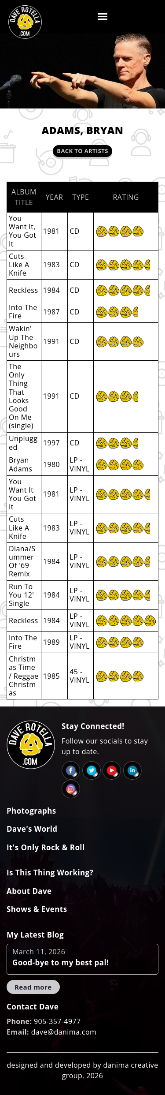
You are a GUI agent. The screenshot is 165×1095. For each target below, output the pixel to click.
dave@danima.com (64, 1032)
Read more (33, 987)
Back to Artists (82, 151)
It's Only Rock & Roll (46, 847)
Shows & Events (37, 909)
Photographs (31, 811)
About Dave (29, 891)
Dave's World (32, 829)
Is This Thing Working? (50, 872)
